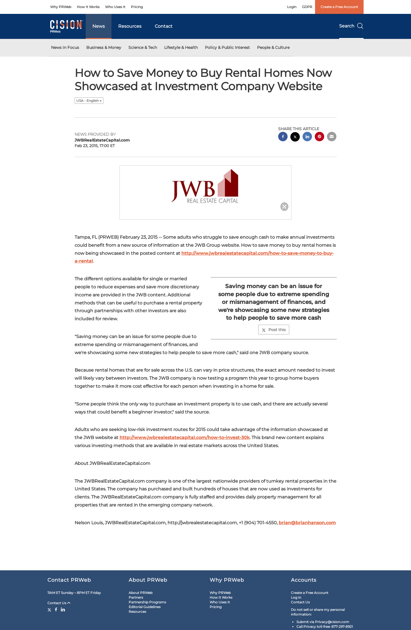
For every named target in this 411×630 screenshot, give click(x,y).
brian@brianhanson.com (307, 522)
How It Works (88, 7)
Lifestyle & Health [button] (181, 47)
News (98, 26)
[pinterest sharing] (319, 137)
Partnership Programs (147, 602)
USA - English (89, 101)
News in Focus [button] (65, 47)
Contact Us (58, 603)
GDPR (307, 7)
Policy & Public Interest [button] (227, 47)
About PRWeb (141, 593)
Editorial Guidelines (145, 607)
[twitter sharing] (295, 137)
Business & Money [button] (103, 47)
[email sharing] (331, 137)
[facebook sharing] (283, 137)
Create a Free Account (339, 7)
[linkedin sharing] (307, 137)
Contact (163, 26)
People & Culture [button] (273, 47)
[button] (205, 187)
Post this (274, 329)
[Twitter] (50, 609)
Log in (296, 597)
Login (291, 7)
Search (351, 26)
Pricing (137, 7)
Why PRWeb (60, 7)
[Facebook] (56, 609)
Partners (136, 597)
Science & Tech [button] (142, 47)
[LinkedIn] (63, 609)
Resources (129, 26)
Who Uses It (115, 7)
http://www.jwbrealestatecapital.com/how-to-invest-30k (185, 437)
